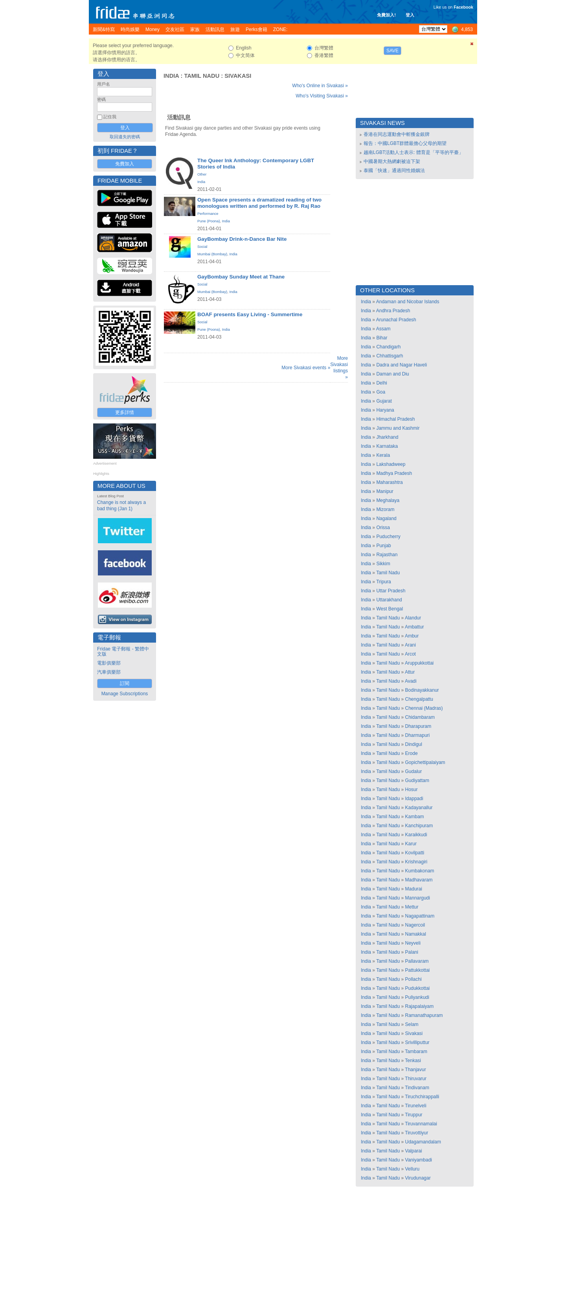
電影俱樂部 (109, 663)
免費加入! (386, 15)
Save (392, 50)
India (171, 76)
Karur (411, 843)
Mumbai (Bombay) (212, 254)
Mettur (412, 907)
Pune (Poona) (208, 221)
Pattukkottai (417, 970)
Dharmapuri (417, 735)
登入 (410, 15)
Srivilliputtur (417, 1042)
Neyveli (413, 943)
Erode (411, 753)
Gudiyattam (417, 780)
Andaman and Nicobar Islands (407, 301)
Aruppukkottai (419, 663)
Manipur (384, 491)
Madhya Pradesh (394, 473)
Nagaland (386, 518)
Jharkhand (387, 437)
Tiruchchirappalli (422, 1096)
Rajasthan (386, 554)
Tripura (383, 581)
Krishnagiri (416, 862)
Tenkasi (413, 1060)
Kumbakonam (419, 871)
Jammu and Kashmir (397, 428)
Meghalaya (387, 500)
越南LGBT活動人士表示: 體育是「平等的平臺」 (413, 152)
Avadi (411, 681)
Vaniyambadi (418, 1160)
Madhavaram (419, 880)
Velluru (412, 1169)
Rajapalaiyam (419, 1006)
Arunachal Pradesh (396, 319)
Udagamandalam (423, 1142)
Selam (412, 1024)
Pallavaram (417, 961)
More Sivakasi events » (305, 367)
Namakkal (415, 934)
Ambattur (414, 627)
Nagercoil (415, 925)
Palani (411, 952)
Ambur (412, 636)
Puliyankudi (417, 997)
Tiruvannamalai (421, 1124)
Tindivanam (417, 1087)
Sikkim (383, 563)
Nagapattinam (420, 916)
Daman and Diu (392, 374)
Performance (207, 214)
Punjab (383, 545)
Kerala (383, 455)
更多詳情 (124, 412)
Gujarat (383, 401)
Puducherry (388, 536)
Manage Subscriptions (124, 693)
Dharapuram (418, 726)
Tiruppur (413, 1114)
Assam (383, 329)
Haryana (385, 410)
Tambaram (416, 1051)
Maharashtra (389, 482)
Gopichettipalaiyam (425, 762)
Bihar (381, 338)
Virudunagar (418, 1178)
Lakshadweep (390, 464)
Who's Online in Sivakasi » (320, 85)
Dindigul (413, 744)
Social (202, 247)
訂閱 (124, 683)
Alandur (413, 618)
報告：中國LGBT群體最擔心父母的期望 (405, 143)
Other (201, 174)
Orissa (383, 527)
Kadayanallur (419, 807)
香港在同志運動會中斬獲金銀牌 (397, 134)
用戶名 (103, 84)
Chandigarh (388, 347)
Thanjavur (415, 1069)
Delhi (381, 383)
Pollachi (413, 979)
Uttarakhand (389, 600)
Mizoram (385, 509)
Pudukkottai (417, 988)
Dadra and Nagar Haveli (401, 365)
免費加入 (124, 164)
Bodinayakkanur (422, 690)
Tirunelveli (415, 1105)
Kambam (414, 816)
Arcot (410, 654)
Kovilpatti (414, 853)
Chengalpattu (419, 699)
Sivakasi (237, 76)
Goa (380, 392)
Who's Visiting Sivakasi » (322, 96)
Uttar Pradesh (390, 591)
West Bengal (389, 609)
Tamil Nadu (201, 76)
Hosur (411, 789)
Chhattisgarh (389, 356)
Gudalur (413, 771)
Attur (410, 672)
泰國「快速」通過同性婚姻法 (394, 170)
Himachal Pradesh (395, 419)
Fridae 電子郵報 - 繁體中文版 (123, 651)
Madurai (413, 889)
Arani (410, 645)
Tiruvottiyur (416, 1133)
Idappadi (414, 798)
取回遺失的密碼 (125, 136)
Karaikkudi (416, 834)
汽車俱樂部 (109, 672)
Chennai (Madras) (424, 708)
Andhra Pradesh (393, 310)
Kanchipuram (419, 825)
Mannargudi (417, 898)
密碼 (101, 99)
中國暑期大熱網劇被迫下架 (392, 161)
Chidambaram (420, 717)
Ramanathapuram (424, 1015)
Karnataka (387, 446)
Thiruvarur (415, 1078)
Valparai (413, 1151)
